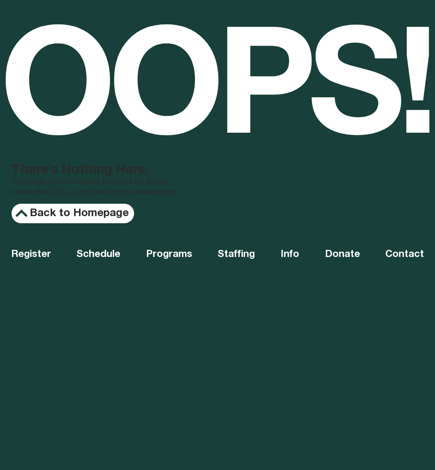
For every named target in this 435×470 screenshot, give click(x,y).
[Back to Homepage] (72, 213)
